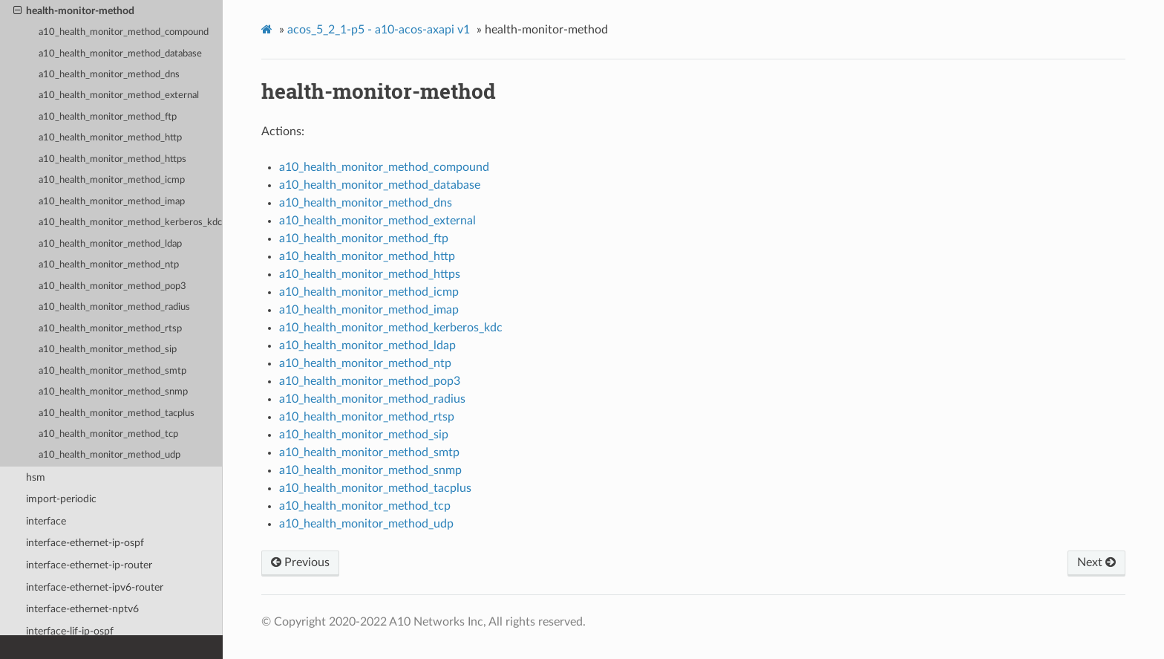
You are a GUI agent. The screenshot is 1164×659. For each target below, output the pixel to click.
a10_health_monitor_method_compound (124, 32)
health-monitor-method (73, 11)
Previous (300, 562)
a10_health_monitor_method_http (110, 138)
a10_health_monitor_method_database (120, 54)
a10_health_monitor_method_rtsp (110, 329)
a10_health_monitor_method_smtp (112, 371)
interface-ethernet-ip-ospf (85, 542)
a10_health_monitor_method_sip (108, 349)
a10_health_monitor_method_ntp (109, 265)
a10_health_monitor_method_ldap (110, 244)
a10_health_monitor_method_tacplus (116, 413)
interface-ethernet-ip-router (89, 565)
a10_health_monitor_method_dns (109, 74)
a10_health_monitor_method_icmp (112, 180)
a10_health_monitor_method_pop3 (112, 286)
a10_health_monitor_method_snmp (113, 392)
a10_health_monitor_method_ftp (108, 117)
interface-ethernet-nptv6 (82, 608)
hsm (35, 477)
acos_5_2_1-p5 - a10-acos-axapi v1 (378, 30)
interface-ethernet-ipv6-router (94, 587)
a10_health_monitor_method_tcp (108, 434)
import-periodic (61, 498)
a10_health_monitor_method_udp (109, 455)
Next (1096, 562)
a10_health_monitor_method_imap (112, 202)
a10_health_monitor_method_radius (114, 307)
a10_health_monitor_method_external (119, 95)
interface (46, 521)
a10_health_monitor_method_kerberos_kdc (130, 222)
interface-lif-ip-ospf (70, 631)
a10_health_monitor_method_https (112, 159)
